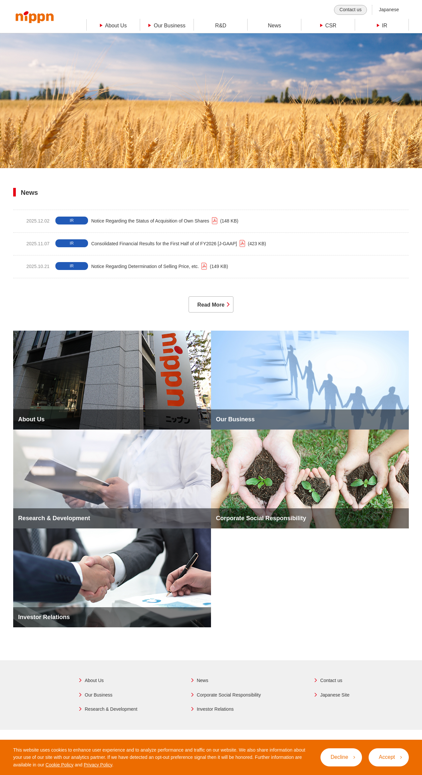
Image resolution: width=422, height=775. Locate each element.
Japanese (389, 9)
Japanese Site (334, 698)
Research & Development (111, 713)
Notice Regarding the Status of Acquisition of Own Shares (164, 221)
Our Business (98, 698)
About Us (94, 684)
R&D (220, 25)
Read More (209, 307)
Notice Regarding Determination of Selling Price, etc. (159, 267)
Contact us (351, 9)
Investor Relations (215, 713)
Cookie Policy (59, 764)
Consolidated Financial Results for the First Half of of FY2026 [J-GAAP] (178, 244)
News (274, 25)
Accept (390, 757)
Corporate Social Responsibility (229, 698)
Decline (343, 757)
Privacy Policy (98, 764)
